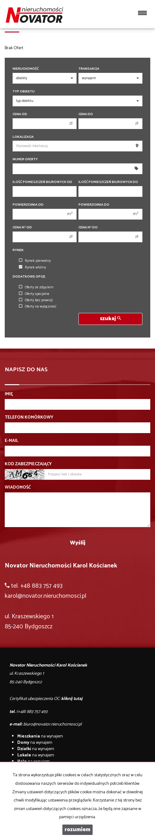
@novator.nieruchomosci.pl (51, 596)
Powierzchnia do (93, 205)
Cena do (85, 114)
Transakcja (88, 69)
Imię (9, 394)
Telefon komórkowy (29, 417)
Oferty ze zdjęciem (36, 287)
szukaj (110, 318)
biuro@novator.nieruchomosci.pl (52, 724)
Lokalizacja (23, 137)
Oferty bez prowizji (36, 300)
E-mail (11, 441)
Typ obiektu (24, 91)
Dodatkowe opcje (29, 276)
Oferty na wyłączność (37, 306)
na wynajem (40, 736)
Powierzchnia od (28, 205)
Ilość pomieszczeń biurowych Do (108, 182)
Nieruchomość (26, 69)
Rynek (18, 250)
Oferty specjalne (34, 294)
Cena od (20, 114)
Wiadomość (18, 488)
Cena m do (88, 227)
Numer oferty (25, 159)
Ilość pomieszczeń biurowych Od (42, 182)
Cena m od (22, 227)
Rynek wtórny (32, 267)
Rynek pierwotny (35, 261)
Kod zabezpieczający (28, 464)
